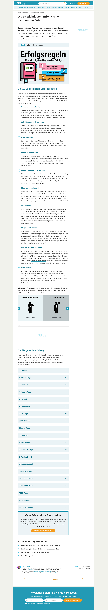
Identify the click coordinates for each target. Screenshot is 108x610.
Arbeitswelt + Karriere (25, 12)
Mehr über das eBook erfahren (43, 530)
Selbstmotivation (26, 283)
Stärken (43, 156)
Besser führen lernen (33, 556)
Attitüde (56, 288)
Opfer (49, 221)
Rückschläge (54, 130)
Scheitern (37, 174)
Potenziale (51, 163)
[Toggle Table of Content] (43, 45)
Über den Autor (26, 566)
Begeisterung (54, 126)
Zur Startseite (53, 579)
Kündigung (60, 7)
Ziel (32, 141)
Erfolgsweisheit (26, 236)
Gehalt (48, 7)
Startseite (19, 12)
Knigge (84, 7)
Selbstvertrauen (26, 117)
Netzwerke (45, 238)
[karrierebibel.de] (22, 3)
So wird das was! (35, 552)
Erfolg (55, 110)
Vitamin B (42, 243)
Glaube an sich (42, 117)
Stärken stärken (26, 163)
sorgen (41, 181)
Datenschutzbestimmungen (37, 603)
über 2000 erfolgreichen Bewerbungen (42, 571)
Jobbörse (72, 3)
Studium (80, 7)
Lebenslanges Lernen (38, 260)
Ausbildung (74, 7)
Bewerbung (20, 7)
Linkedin (56, 572)
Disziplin (40, 143)
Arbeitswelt (38, 7)
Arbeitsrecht (54, 7)
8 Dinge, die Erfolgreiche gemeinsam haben (41, 549)
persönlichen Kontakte (60, 238)
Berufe (43, 7)
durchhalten (58, 276)
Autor (30, 569)
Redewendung (47, 209)
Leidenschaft (30, 126)
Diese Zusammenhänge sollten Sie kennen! (41, 545)
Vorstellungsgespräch (29, 7)
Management (67, 7)
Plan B (40, 194)
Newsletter (83, 3)
